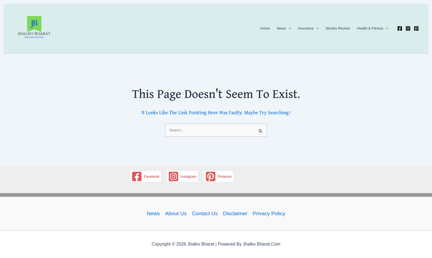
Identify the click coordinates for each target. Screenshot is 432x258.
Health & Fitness (372, 28)
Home (265, 28)
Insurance (308, 28)
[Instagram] (408, 28)
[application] (288, 28)
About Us (176, 213)
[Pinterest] (416, 28)
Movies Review (338, 28)
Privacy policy (269, 213)
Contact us (205, 213)
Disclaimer (235, 213)
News (284, 28)
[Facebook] (399, 28)
